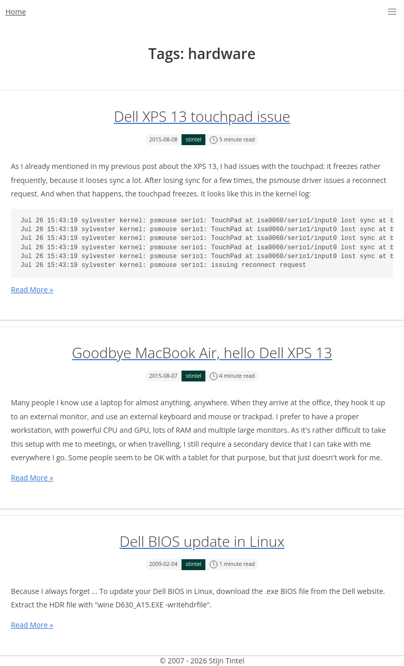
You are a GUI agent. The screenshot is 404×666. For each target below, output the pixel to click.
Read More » (32, 289)
